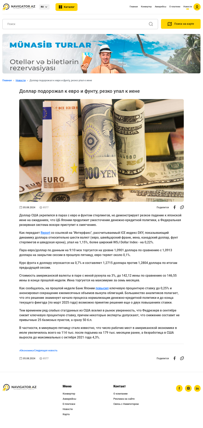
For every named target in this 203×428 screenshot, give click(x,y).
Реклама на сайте (124, 398)
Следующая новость (45, 350)
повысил (102, 288)
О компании (120, 393)
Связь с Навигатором (126, 403)
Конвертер (146, 6)
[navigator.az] (19, 387)
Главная (134, 6)
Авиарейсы (160, 6)
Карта (66, 414)
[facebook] (179, 388)
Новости (187, 6)
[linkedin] (197, 388)
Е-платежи (174, 6)
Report (45, 233)
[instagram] (188, 388)
